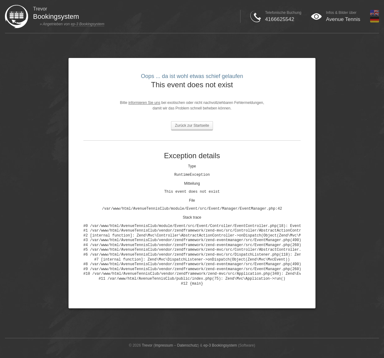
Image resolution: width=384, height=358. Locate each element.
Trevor (147, 345)
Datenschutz (187, 345)
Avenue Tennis (343, 19)
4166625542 (279, 19)
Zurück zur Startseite (192, 125)
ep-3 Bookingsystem (87, 24)
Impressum (164, 345)
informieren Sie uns (144, 103)
